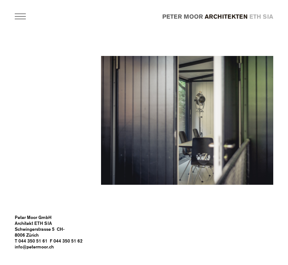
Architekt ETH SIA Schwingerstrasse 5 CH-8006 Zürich (40, 229)
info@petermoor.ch (34, 247)
